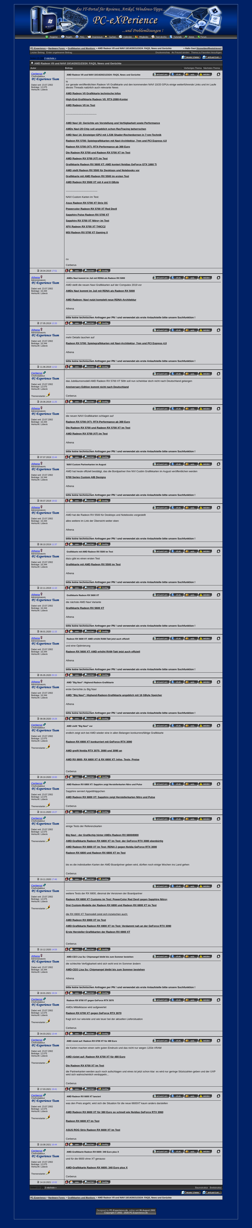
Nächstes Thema (211, 68)
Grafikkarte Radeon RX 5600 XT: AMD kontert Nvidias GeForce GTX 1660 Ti (111, 164)
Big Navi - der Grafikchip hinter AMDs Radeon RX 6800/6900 (102, 835)
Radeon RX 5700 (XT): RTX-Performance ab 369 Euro (98, 146)
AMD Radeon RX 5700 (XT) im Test (87, 158)
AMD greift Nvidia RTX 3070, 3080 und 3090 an (94, 750)
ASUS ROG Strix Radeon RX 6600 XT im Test (93, 1129)
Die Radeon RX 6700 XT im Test (85, 1065)
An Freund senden (181, 52)
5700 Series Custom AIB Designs (86, 477)
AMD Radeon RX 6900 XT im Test (86, 920)
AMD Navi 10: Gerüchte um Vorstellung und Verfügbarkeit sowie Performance (113, 122)
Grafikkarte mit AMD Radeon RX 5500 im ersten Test (97, 176)
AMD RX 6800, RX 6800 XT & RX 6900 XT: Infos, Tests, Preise (102, 759)
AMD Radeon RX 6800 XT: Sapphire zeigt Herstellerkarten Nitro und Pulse (110, 797)
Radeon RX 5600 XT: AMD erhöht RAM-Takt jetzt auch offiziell (103, 651)
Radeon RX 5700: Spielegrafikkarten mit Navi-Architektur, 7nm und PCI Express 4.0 (116, 140)
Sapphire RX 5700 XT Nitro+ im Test (87, 220)
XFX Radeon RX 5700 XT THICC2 (86, 226)
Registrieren (214, 48)
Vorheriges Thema (193, 68)
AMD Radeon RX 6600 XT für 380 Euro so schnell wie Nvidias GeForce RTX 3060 (114, 1112)
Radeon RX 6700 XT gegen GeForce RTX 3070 (94, 1013)
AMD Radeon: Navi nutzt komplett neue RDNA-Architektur (101, 299)
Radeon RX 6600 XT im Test (82, 1121)
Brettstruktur (216, 1187)
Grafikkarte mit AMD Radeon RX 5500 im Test (93, 564)
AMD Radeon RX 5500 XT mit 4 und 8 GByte (92, 182)
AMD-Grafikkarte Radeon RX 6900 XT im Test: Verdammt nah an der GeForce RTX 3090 (118, 925)
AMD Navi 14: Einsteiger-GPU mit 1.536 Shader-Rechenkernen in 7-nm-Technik (113, 134)
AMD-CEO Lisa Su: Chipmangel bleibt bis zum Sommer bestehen (105, 969)
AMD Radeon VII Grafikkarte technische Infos (93, 93)
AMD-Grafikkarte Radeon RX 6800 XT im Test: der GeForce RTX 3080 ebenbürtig (114, 840)
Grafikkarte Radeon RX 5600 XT (85, 608)
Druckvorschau (163, 52)
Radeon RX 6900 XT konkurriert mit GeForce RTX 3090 (99, 741)
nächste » (51, 58)
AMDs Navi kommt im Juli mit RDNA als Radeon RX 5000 (100, 290)
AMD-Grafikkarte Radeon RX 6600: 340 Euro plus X (97, 1167)
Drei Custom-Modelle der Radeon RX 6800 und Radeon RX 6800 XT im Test (111, 905)
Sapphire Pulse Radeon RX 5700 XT (87, 214)
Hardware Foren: (56, 48)
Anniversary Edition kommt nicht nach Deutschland (97, 386)
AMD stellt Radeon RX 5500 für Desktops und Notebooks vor (103, 170)
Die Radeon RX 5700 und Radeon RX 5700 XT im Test (98, 152)
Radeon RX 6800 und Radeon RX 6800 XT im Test (96, 852)
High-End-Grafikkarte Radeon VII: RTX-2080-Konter (97, 99)
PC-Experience (38, 48)
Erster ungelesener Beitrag (59, 52)
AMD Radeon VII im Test (80, 105)
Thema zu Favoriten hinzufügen (206, 52)
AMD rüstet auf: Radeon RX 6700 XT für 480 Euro (95, 1056)
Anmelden (202, 48)
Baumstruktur (201, 1187)
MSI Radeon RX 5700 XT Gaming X (87, 232)
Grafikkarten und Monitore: (81, 48)
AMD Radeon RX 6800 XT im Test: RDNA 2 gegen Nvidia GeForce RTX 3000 (111, 846)
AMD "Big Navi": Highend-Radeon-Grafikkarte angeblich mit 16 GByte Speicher (114, 695)
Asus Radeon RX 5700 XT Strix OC (87, 202)
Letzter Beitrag (38, 52)
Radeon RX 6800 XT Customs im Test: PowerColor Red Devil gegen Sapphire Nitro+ (117, 899)
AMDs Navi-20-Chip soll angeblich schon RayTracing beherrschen (106, 128)
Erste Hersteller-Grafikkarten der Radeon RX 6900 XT (98, 931)
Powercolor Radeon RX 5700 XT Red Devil (91, 208)
